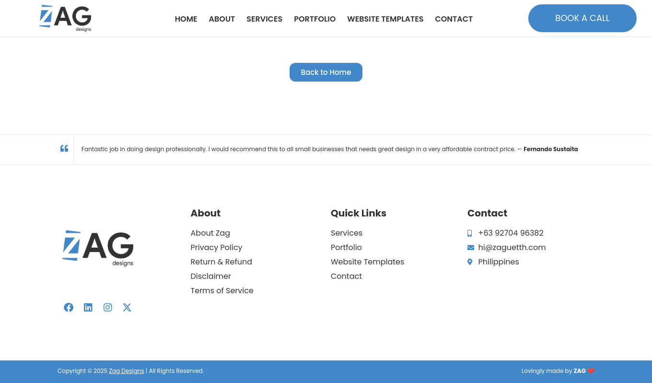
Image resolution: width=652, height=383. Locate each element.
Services (264, 18)
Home (186, 18)
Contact (454, 18)
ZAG (580, 371)
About (222, 18)
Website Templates (385, 18)
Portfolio (315, 18)
